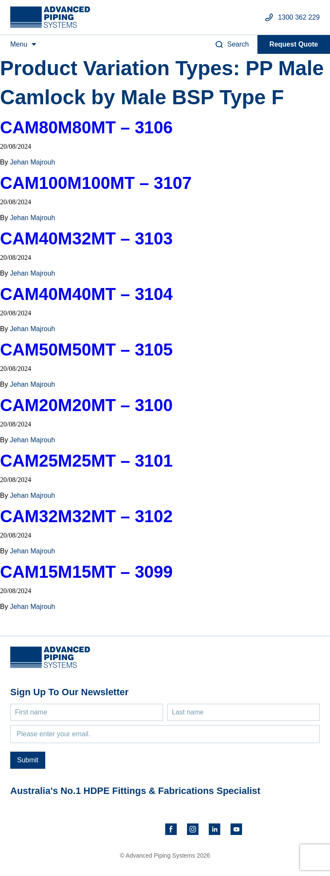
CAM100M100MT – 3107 (96, 182)
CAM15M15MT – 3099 (86, 571)
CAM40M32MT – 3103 (86, 238)
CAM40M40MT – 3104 (86, 294)
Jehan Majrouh (32, 162)
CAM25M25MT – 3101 (86, 460)
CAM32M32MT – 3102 (86, 516)
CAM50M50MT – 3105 (86, 349)
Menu (18, 44)
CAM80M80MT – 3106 (86, 127)
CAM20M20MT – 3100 (86, 405)
